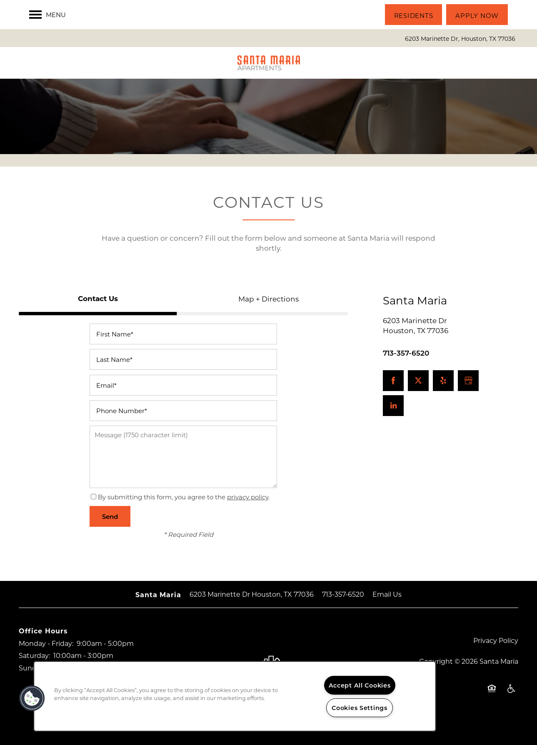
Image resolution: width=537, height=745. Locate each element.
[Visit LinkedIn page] (393, 405)
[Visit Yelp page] (443, 380)
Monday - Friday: (46, 643)
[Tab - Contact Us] (98, 298)
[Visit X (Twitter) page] (418, 380)
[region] (234, 696)
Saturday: (34, 655)
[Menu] (47, 14)
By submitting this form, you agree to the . (184, 497)
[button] (413, 14)
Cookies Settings (359, 708)
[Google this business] (468, 380)
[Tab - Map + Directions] (269, 298)
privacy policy (247, 497)
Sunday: (32, 667)
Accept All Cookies (360, 685)
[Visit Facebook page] (393, 380)
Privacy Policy (495, 640)
